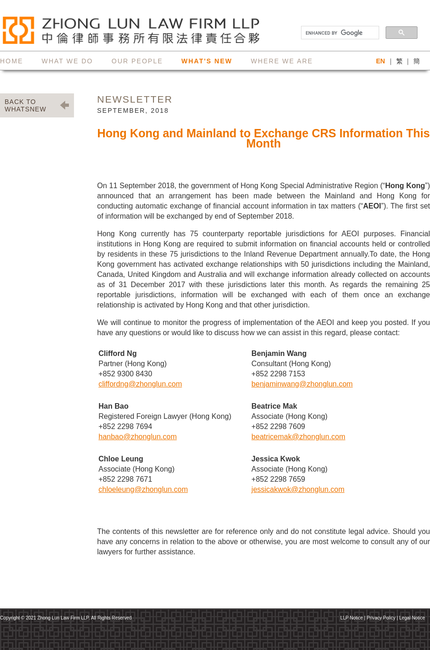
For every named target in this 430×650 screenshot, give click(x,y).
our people (137, 61)
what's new (206, 61)
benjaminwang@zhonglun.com (302, 384)
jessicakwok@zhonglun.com (298, 489)
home (11, 61)
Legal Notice (412, 617)
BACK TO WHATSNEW (25, 105)
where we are (282, 61)
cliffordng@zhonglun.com (140, 384)
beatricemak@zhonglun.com (298, 437)
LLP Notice (351, 617)
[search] (339, 33)
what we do (67, 61)
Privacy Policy (381, 617)
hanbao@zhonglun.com (137, 437)
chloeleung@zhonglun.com (143, 489)
